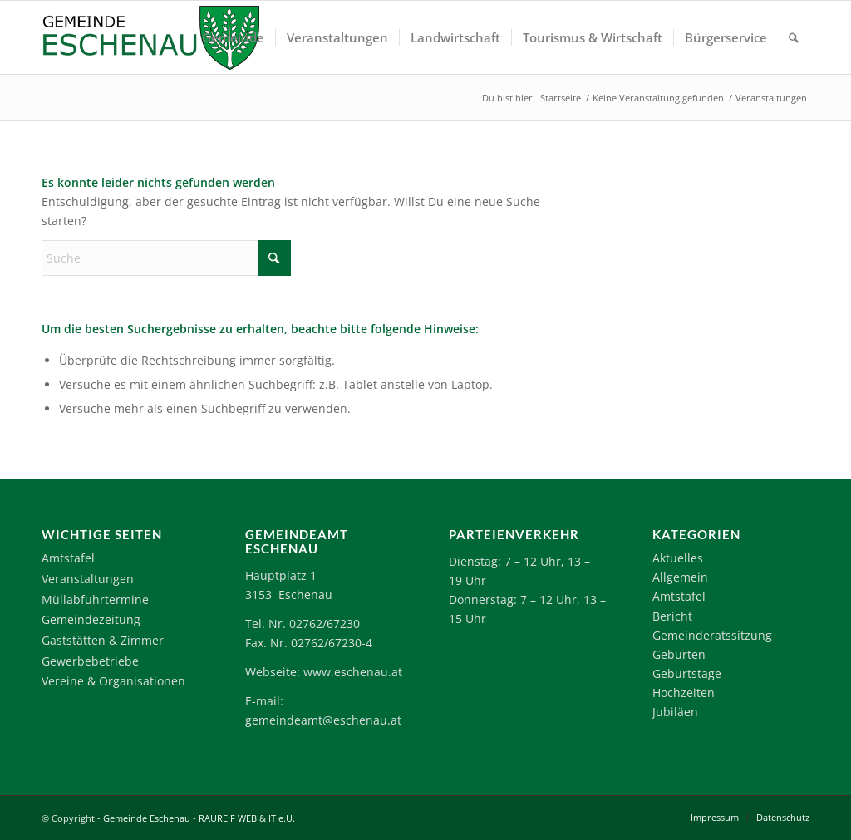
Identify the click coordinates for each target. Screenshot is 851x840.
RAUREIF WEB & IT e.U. (247, 818)
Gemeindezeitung (91, 619)
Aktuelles (677, 558)
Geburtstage (686, 673)
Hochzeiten (683, 692)
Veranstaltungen (88, 579)
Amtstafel (68, 558)
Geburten (679, 654)
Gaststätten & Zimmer (103, 640)
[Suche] (793, 37)
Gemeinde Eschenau (146, 818)
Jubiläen (675, 712)
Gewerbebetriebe (90, 661)
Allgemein (680, 577)
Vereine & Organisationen (113, 681)
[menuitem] (233, 37)
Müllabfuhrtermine (95, 599)
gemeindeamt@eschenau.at (323, 720)
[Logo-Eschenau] (150, 37)
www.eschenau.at (352, 672)
